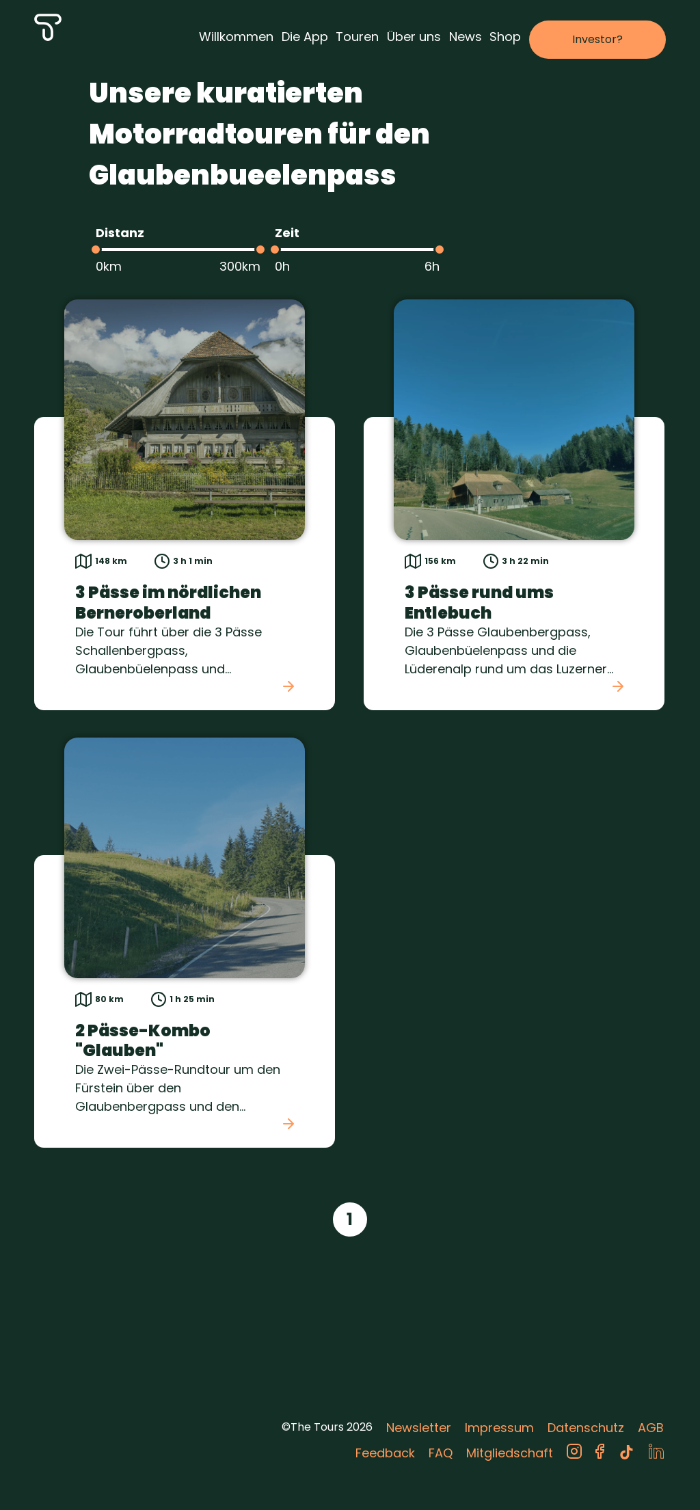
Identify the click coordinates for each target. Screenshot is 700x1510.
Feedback (385, 1452)
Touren (357, 36)
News (465, 36)
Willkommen (236, 36)
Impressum (499, 1427)
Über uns (414, 36)
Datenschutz (586, 1427)
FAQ (441, 1452)
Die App (305, 36)
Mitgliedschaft (509, 1452)
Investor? (597, 39)
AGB (651, 1427)
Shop (505, 36)
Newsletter (418, 1427)
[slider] (96, 249)
